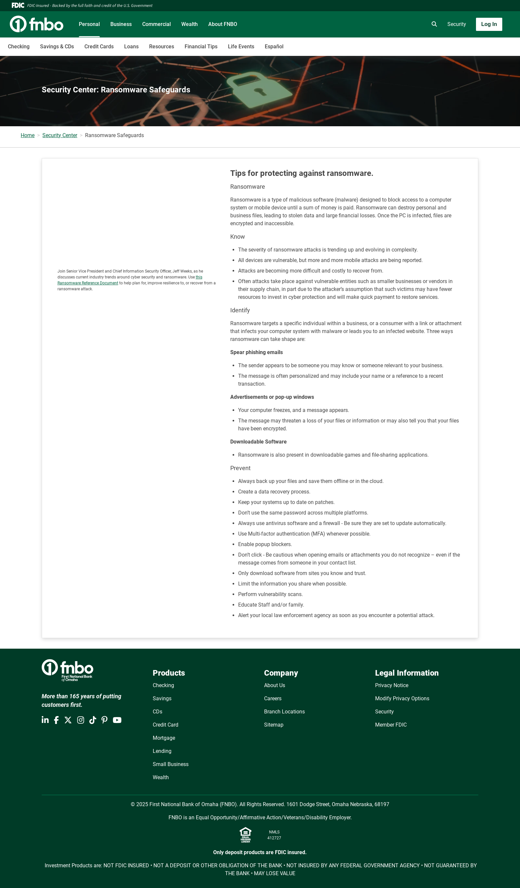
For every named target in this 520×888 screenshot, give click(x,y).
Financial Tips (201, 46)
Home (27, 135)
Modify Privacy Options (402, 698)
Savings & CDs (57, 46)
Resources (161, 46)
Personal (89, 24)
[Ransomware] (139, 215)
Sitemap (273, 725)
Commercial (156, 24)
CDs (157, 711)
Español (274, 46)
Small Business (171, 764)
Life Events (241, 46)
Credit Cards (99, 46)
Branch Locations (284, 711)
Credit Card (165, 725)
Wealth (189, 24)
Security (456, 24)
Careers (273, 698)
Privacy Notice (391, 685)
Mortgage (164, 738)
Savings (162, 698)
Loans (131, 46)
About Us (274, 685)
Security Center (59, 135)
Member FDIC (391, 725)
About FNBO (222, 24)
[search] (433, 24)
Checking (19, 46)
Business (121, 24)
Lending (162, 751)
